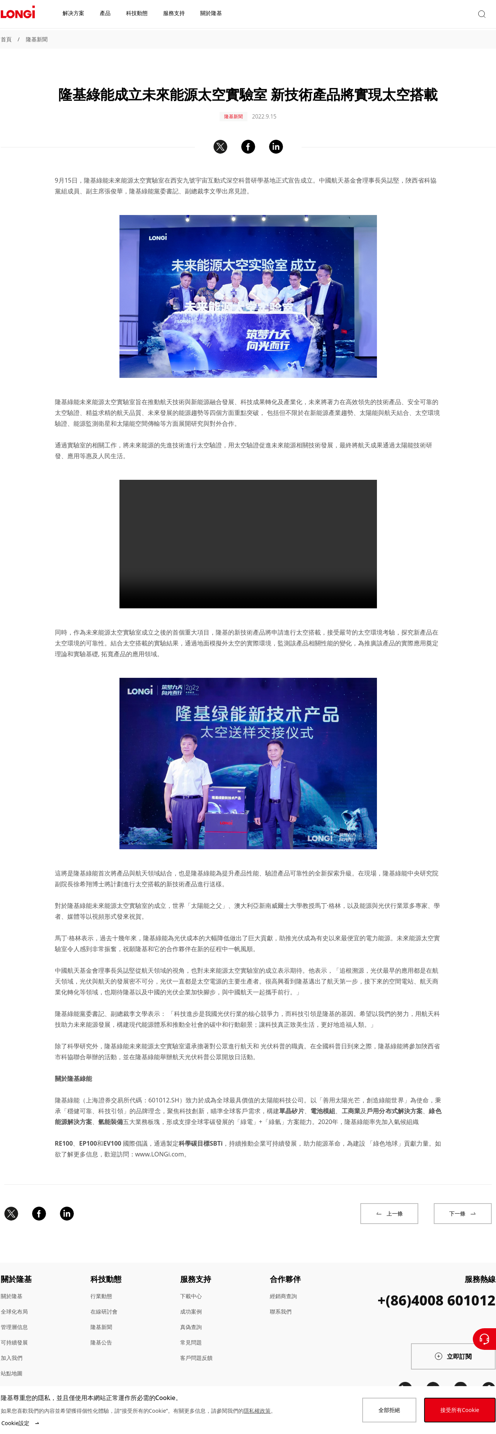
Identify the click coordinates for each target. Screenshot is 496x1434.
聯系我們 (280, 1300)
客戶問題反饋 (196, 1347)
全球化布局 (14, 1300)
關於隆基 (11, 1285)
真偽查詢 (191, 1316)
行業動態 (101, 1285)
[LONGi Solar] (18, 15)
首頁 (6, 39)
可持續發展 (14, 1331)
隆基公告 (101, 1331)
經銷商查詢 (283, 1285)
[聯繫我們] (484, 1339)
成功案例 (191, 1300)
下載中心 (191, 1285)
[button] (424, 15)
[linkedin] (405, 1378)
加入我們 (11, 1347)
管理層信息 (14, 1316)
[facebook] (489, 1378)
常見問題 (191, 1331)
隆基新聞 (37, 39)
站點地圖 (11, 1362)
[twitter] (433, 1378)
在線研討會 (104, 1300)
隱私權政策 (257, 1410)
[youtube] (461, 1378)
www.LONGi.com (159, 1143)
